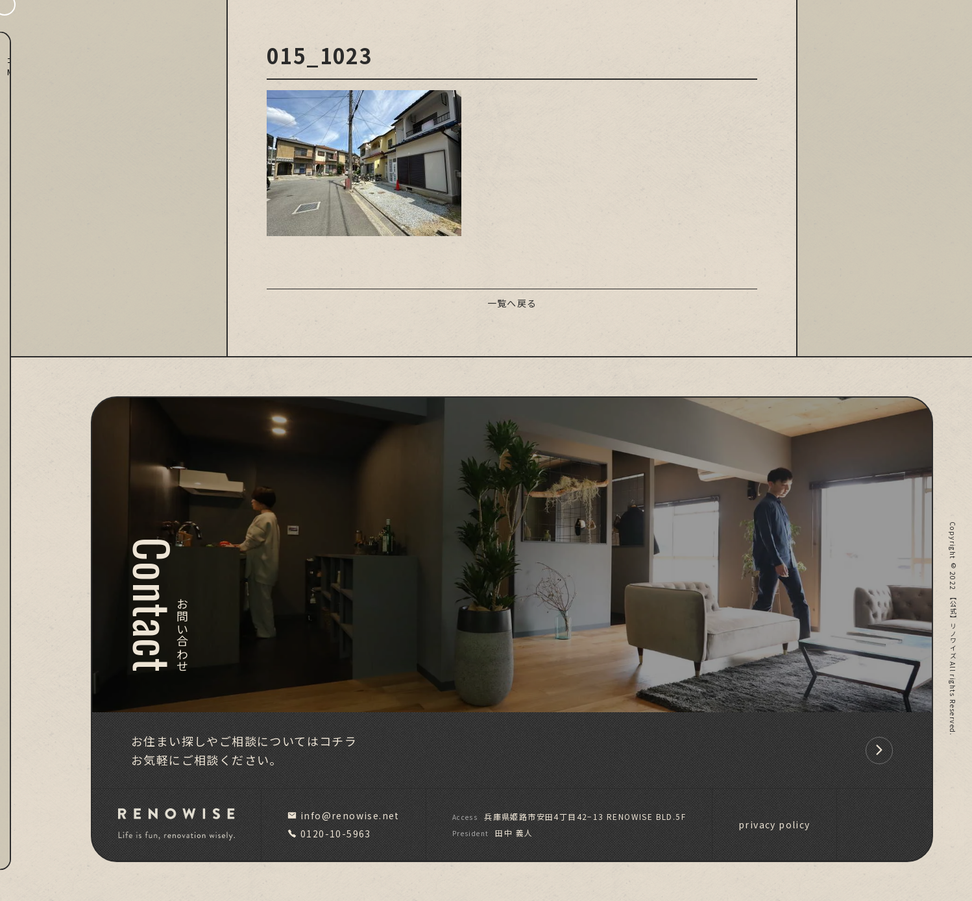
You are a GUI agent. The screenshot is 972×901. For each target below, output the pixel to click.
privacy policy (774, 824)
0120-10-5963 (329, 833)
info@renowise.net (343, 815)
